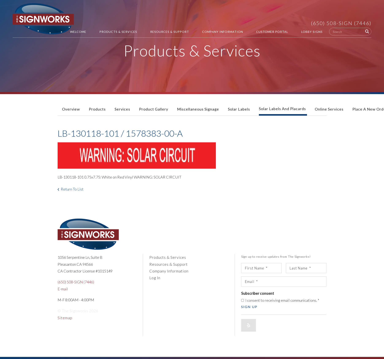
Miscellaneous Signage (198, 109)
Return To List (72, 189)
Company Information (222, 31)
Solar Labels (239, 109)
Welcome (78, 31)
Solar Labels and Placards (282, 108)
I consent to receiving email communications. (280, 300)
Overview (71, 109)
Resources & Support (169, 31)
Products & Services (118, 31)
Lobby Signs (312, 31)
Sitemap (65, 317)
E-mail (63, 289)
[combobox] (350, 31)
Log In (154, 277)
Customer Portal (272, 31)
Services (122, 109)
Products (97, 109)
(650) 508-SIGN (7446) (341, 23)
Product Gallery (153, 109)
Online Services (329, 109)
